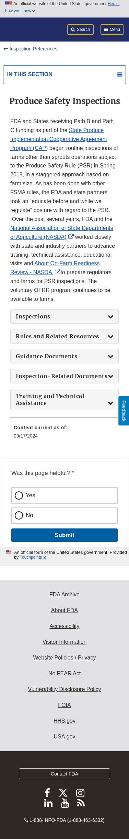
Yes (30, 495)
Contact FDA (64, 774)
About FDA (64, 610)
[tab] (64, 316)
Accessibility (64, 626)
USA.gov (64, 736)
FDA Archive (64, 594)
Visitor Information (65, 642)
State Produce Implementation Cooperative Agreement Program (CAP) (58, 139)
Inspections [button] (33, 316)
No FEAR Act (64, 673)
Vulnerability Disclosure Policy (64, 689)
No (29, 515)
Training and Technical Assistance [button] (50, 399)
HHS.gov (64, 721)
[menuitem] (64, 434)
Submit (64, 535)
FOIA (64, 705)
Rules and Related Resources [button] (57, 336)
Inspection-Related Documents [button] (61, 376)
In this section (29, 74)
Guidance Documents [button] (46, 356)
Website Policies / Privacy (64, 658)
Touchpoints (31, 557)
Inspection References (33, 48)
